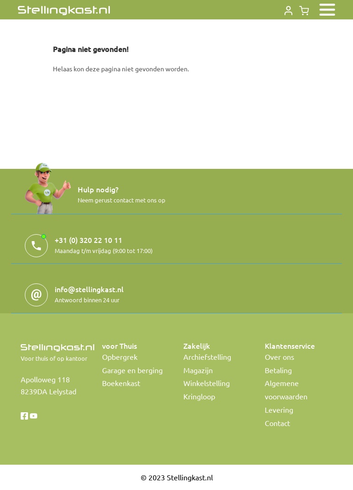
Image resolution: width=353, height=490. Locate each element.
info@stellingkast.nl (89, 289)
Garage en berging (132, 370)
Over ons (279, 356)
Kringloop (199, 396)
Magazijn (198, 370)
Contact (277, 422)
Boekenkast (121, 382)
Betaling (278, 370)
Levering (279, 409)
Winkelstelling (206, 382)
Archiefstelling (207, 356)
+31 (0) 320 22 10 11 (88, 240)
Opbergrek (119, 356)
